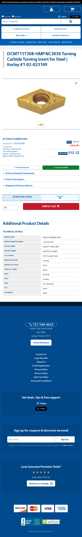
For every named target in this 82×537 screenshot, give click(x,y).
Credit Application (41, 365)
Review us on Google (39, 483)
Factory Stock (61, 29)
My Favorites (68, 42)
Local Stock (6, 16)
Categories (21, 35)
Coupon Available (62, 167)
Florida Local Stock (21, 29)
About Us (41, 362)
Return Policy (41, 373)
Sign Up (64, 439)
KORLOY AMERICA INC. (17, 139)
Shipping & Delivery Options (18, 185)
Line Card (43, 42)
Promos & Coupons (18, 42)
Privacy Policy (41, 369)
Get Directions (42, 342)
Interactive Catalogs (61, 35)
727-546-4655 (43, 325)
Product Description (14, 179)
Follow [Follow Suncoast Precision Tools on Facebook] (62, 16)
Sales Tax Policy (41, 377)
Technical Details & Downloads (19, 173)
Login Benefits (41, 358)
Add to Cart (49, 206)
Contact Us (41, 354)
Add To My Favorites (22, 167)
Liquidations (32, 42)
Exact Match (16, 16)
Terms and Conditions (41, 381)
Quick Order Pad (54, 42)
